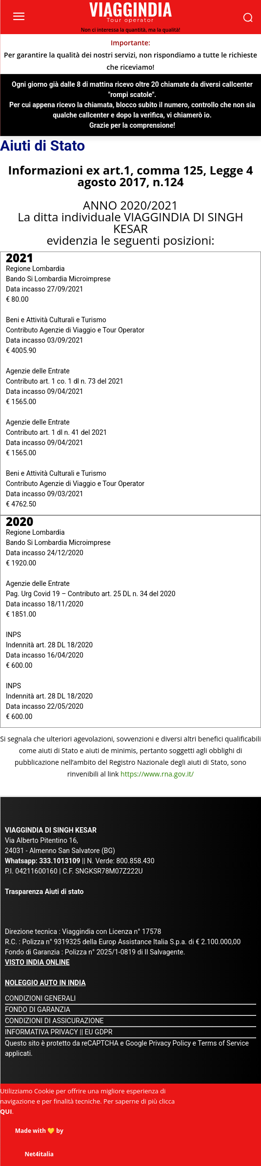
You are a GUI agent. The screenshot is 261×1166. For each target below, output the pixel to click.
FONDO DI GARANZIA (37, 1009)
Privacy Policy (171, 1043)
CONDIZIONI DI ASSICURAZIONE (54, 1021)
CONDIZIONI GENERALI (40, 998)
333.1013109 (59, 861)
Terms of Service (223, 1043)
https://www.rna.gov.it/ (157, 773)
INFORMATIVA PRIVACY (41, 1032)
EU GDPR (99, 1032)
